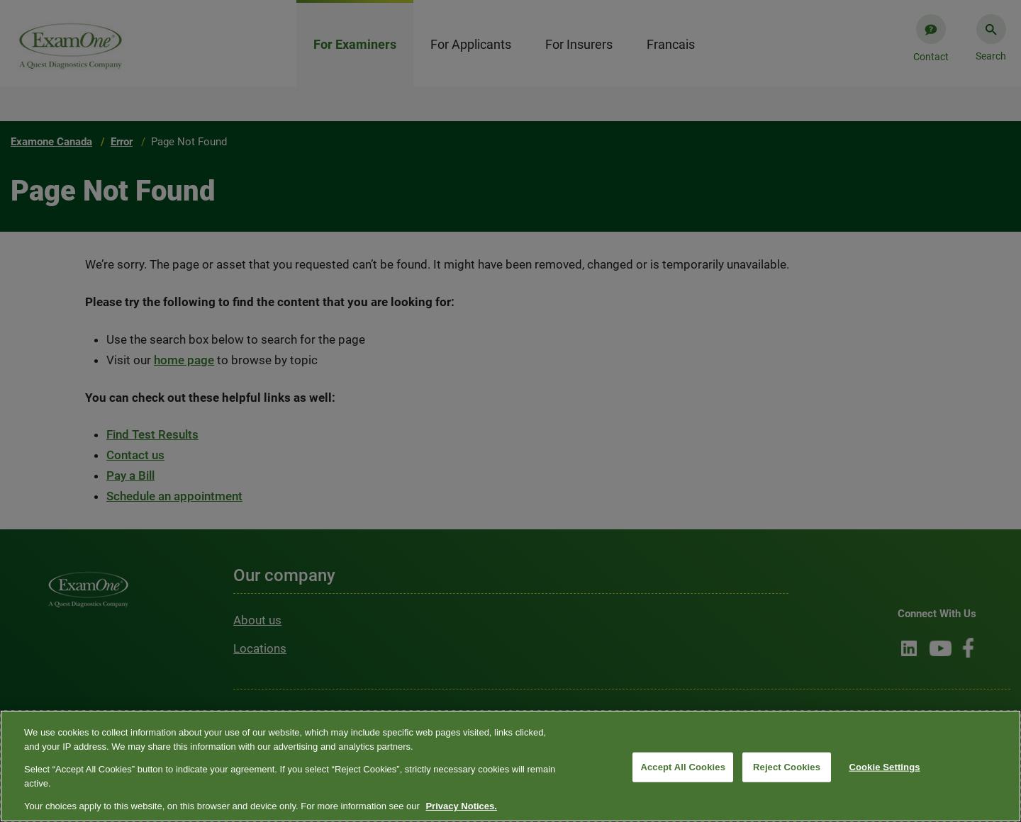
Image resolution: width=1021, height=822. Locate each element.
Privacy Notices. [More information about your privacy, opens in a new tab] (460, 806)
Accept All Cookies (682, 767)
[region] (510, 766)
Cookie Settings (884, 767)
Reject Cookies (786, 767)
